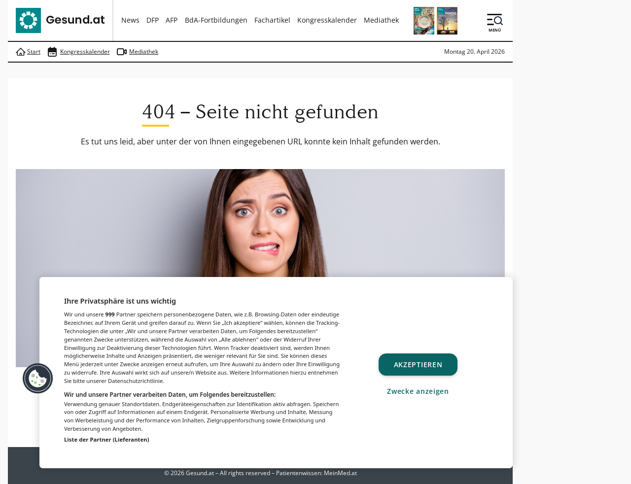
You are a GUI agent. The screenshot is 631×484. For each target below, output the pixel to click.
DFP (152, 20)
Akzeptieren (418, 364)
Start (28, 52)
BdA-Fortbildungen (216, 20)
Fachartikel (272, 20)
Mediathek (381, 20)
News (130, 20)
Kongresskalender (327, 20)
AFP (171, 20)
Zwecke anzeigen (418, 391)
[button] (38, 378)
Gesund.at (200, 473)
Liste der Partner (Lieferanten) (106, 439)
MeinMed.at (340, 473)
